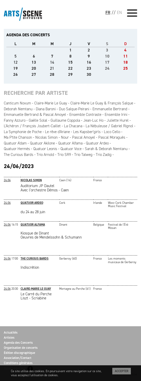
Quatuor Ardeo (97, 143)
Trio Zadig (104, 154)
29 (70, 74)
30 (89, 74)
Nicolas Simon (46, 137)
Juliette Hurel (118, 120)
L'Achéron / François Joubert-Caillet (32, 126)
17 (107, 62)
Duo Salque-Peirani (74, 109)
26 (15, 74)
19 (15, 68)
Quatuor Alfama (70, 143)
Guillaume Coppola (65, 120)
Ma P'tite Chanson (18, 137)
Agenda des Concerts (18, 342)
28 (52, 74)
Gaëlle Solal (38, 120)
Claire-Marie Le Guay (50, 103)
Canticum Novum (17, 103)
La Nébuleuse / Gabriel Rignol (109, 126)
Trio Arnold (45, 154)
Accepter (121, 371)
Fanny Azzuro (14, 120)
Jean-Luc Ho (93, 120)
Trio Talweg (83, 154)
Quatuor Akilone (42, 143)
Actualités (11, 332)
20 (34, 68)
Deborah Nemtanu (18, 109)
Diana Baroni (46, 109)
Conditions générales (18, 363)
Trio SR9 (64, 154)
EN (119, 12)
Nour (65, 137)
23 (89, 68)
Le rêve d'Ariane (57, 131)
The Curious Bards (18, 154)
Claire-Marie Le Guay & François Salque (101, 103)
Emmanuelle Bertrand (109, 109)
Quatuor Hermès (17, 148)
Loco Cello (112, 131)
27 (34, 74)
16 (89, 62)
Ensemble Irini (116, 114)
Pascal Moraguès (111, 137)
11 (125, 56)
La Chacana (73, 126)
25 (125, 68)
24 (107, 68)
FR (107, 12)
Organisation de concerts (21, 348)
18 (125, 62)
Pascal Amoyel (83, 137)
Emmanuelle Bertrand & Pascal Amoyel (35, 114)
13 (34, 62)
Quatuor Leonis (45, 148)
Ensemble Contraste (85, 114)
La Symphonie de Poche (23, 131)
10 (107, 56)
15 (70, 62)
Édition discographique (19, 353)
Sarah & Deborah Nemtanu (106, 148)
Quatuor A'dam (15, 143)
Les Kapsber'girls (87, 131)
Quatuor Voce (71, 148)
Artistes (9, 337)
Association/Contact (17, 358)
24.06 (7, 180)
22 (70, 68)
